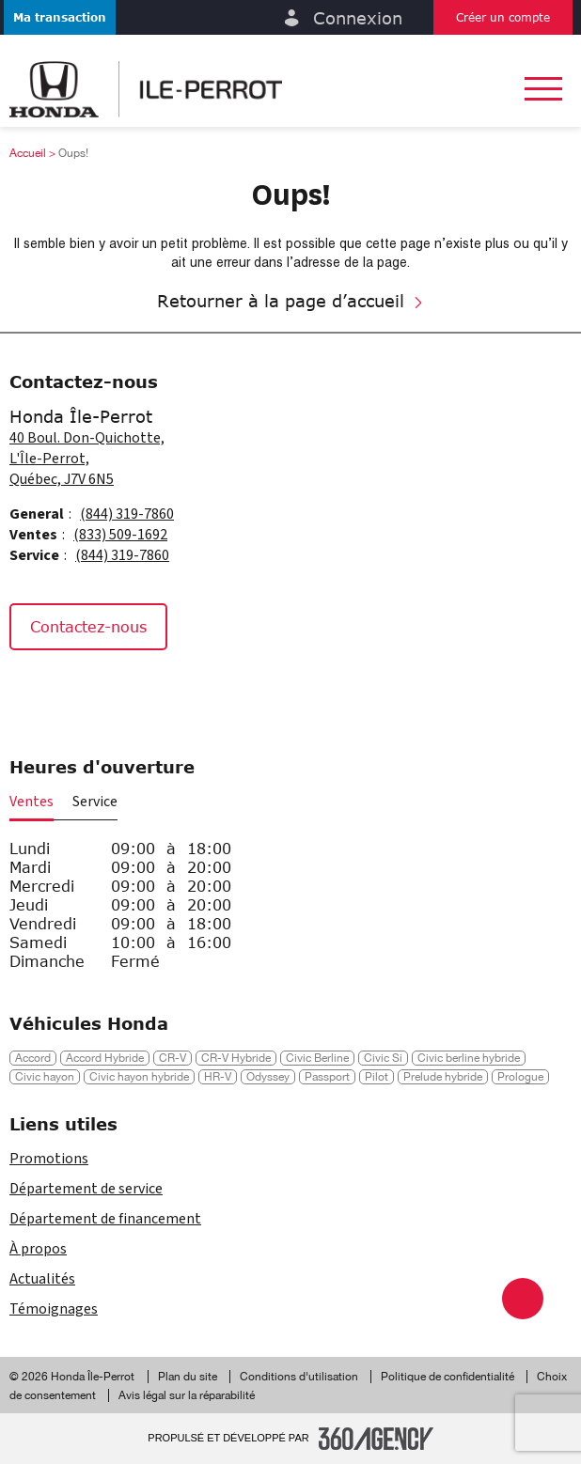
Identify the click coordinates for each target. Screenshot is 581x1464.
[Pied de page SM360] (376, 1438)
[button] (60, 17)
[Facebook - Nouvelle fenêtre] (32, 690)
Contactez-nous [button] (88, 626)
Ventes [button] (31, 801)
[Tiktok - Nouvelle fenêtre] (122, 690)
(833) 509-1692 (120, 534)
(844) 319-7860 (127, 514)
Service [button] (95, 801)
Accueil (27, 153)
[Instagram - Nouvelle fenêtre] (78, 690)
